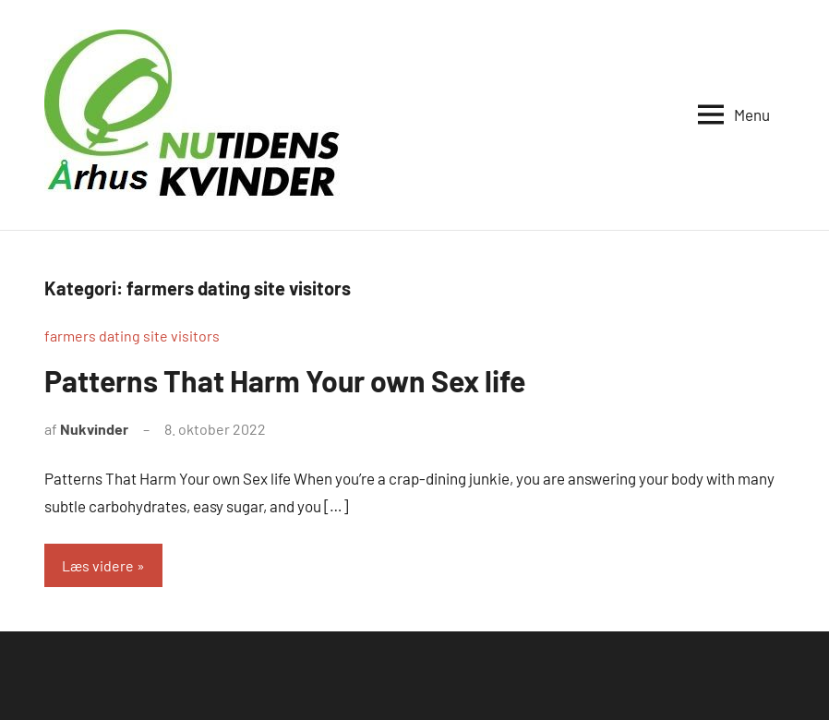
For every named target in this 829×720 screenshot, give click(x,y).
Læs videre (98, 565)
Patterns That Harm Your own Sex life (284, 380)
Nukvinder (94, 429)
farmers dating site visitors (132, 335)
